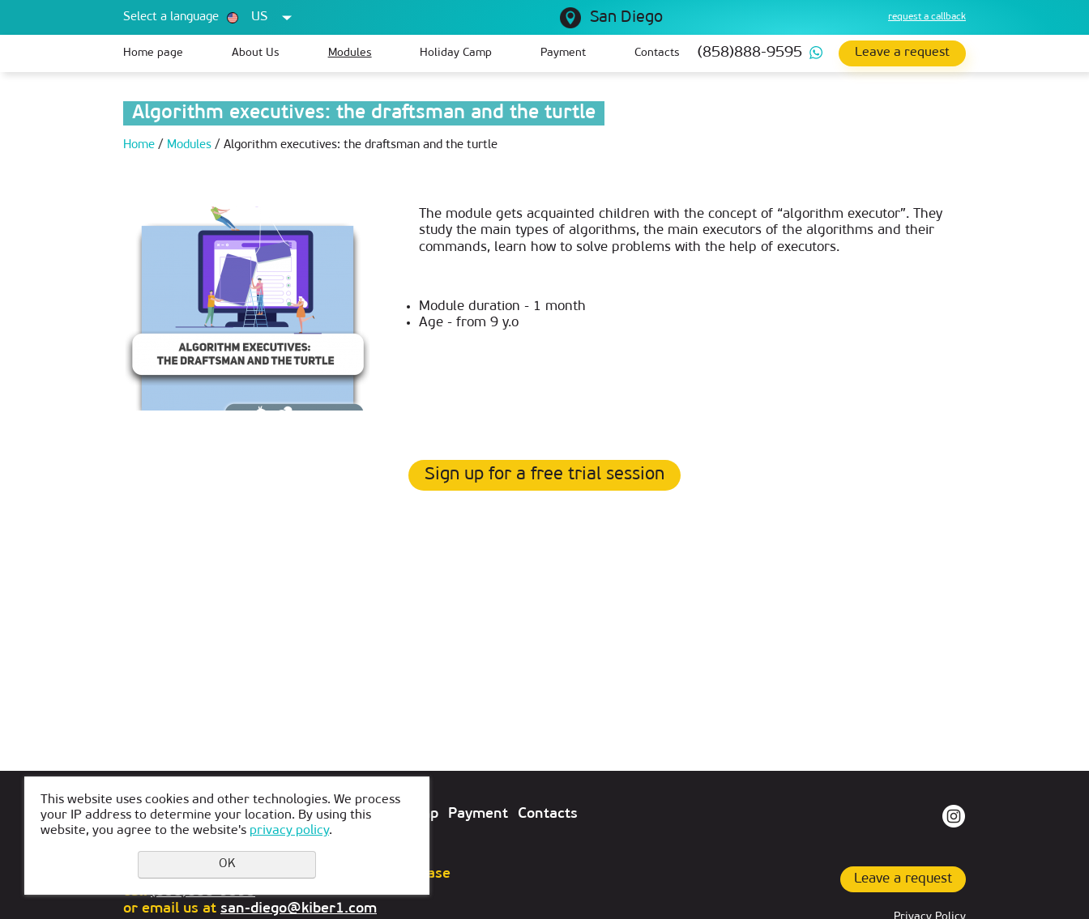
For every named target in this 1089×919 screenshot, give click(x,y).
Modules (350, 53)
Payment (563, 53)
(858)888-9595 (750, 53)
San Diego (626, 18)
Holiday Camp (456, 53)
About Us (256, 53)
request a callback (927, 17)
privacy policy (289, 830)
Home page (153, 53)
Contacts (657, 53)
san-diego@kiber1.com (298, 909)
